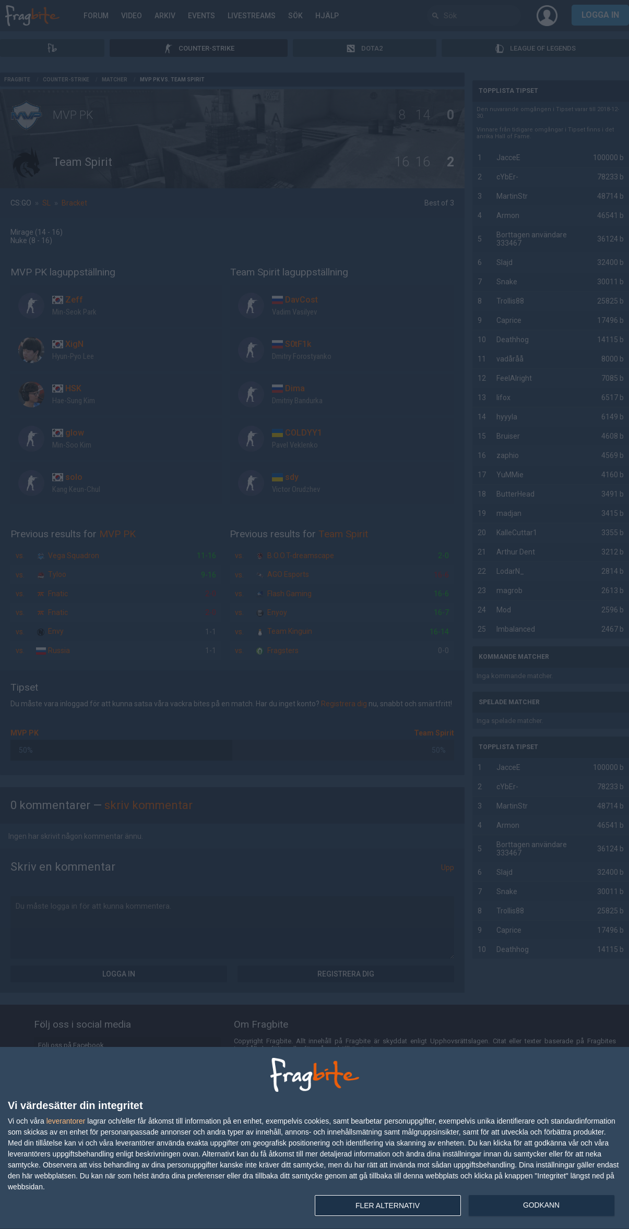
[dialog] (314, 1138)
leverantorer (66, 1121)
